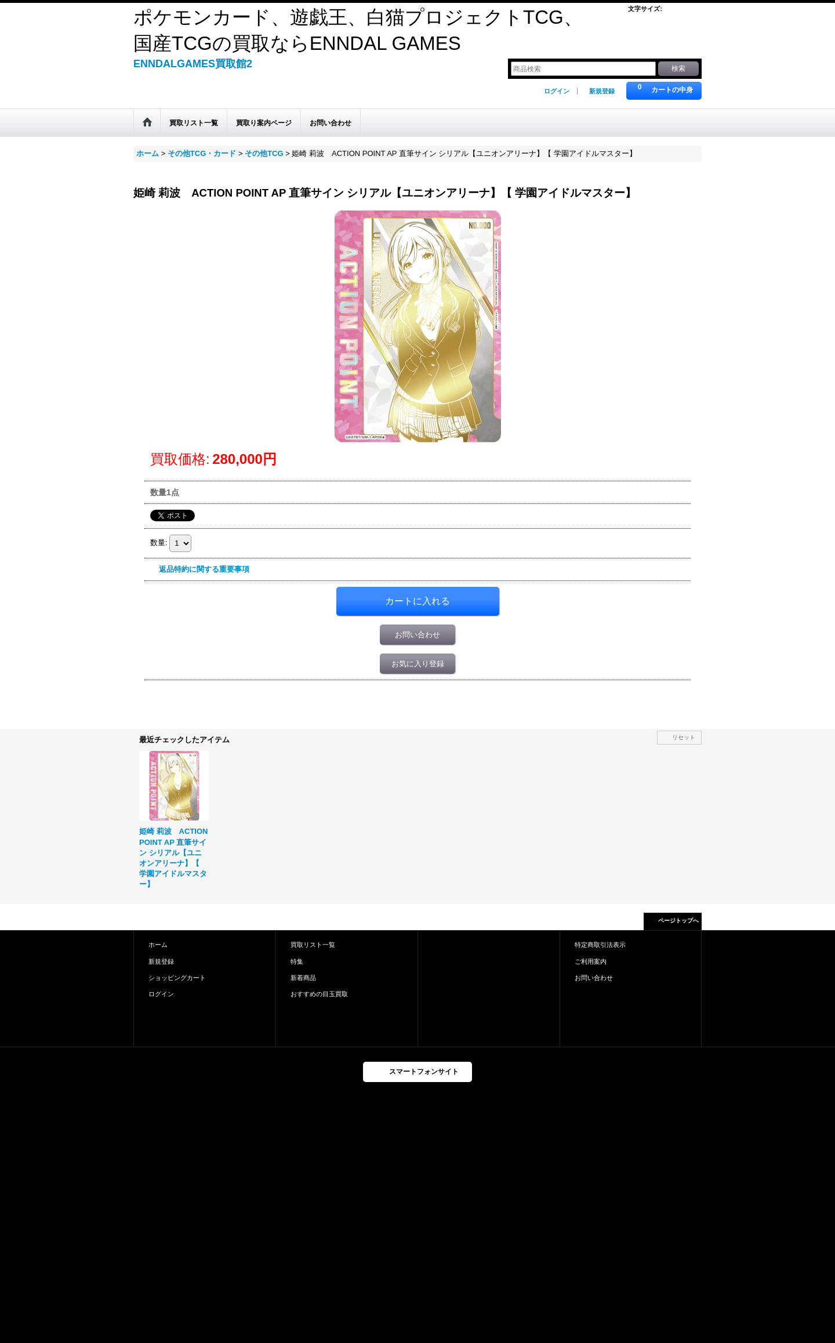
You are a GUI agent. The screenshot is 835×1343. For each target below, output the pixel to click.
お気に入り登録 (417, 663)
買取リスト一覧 (313, 944)
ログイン (556, 91)
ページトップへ (678, 920)
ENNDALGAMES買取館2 (192, 64)
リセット (683, 737)
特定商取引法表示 (600, 944)
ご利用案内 (591, 961)
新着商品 (303, 977)
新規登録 (602, 91)
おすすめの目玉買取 (319, 993)
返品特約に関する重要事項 (204, 569)
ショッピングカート (177, 977)
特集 (297, 961)
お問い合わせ (417, 634)
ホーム (158, 944)
